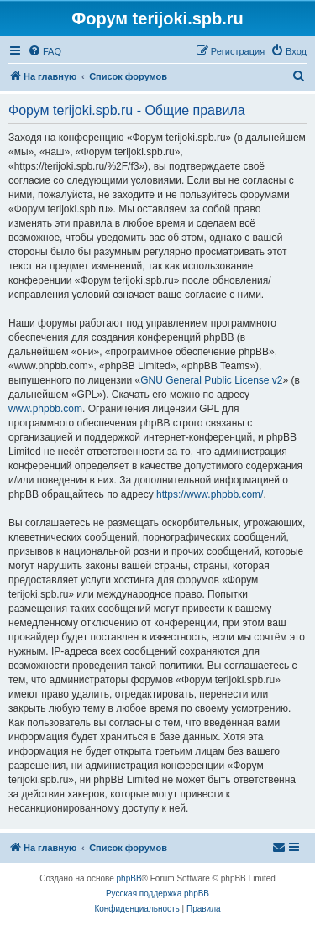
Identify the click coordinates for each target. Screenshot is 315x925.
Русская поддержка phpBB (157, 893)
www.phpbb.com (45, 409)
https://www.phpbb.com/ (209, 494)
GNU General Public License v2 (211, 380)
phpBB (129, 878)
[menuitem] (44, 51)
